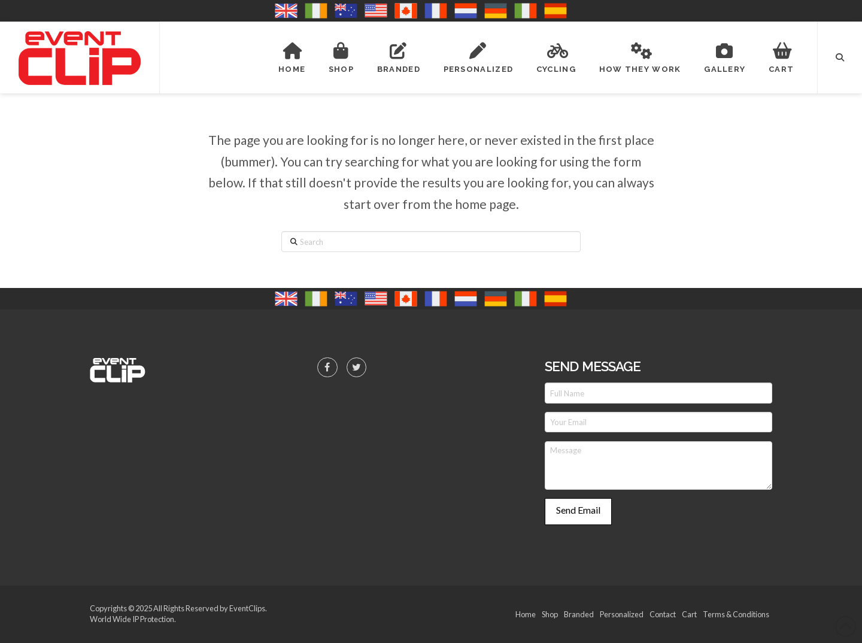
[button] (840, 57)
